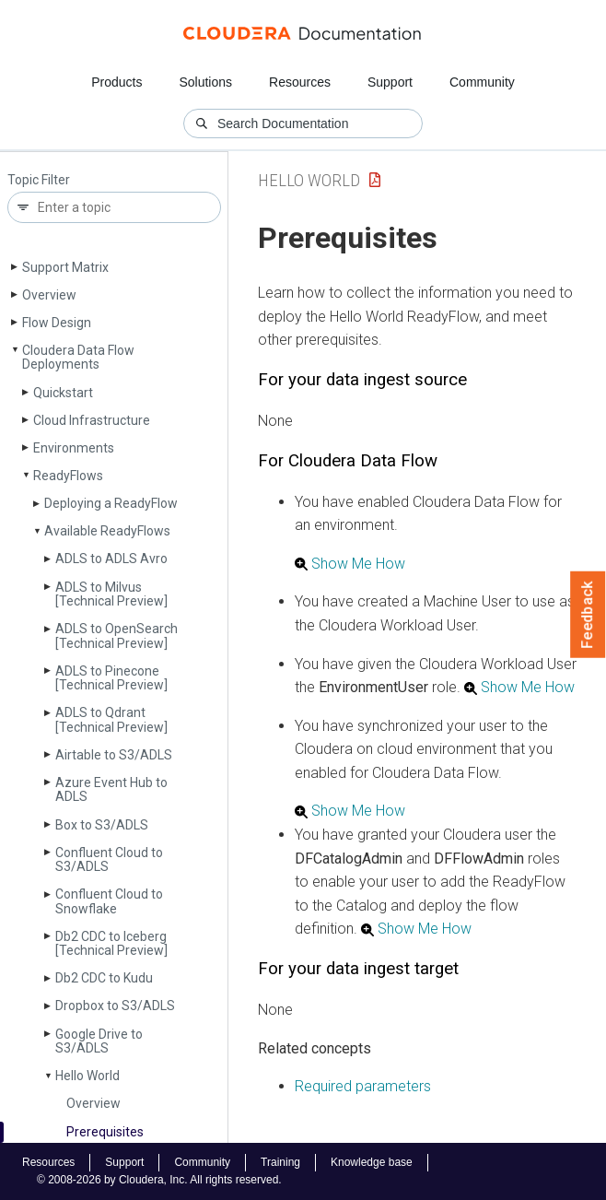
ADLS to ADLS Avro (111, 558)
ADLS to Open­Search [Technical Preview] (116, 635)
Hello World (87, 1075)
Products (116, 82)
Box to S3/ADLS (101, 825)
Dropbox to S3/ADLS (115, 1005)
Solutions (205, 82)
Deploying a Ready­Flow (111, 503)
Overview (49, 295)
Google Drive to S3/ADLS (99, 1041)
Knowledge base (372, 1162)
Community (482, 82)
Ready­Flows (68, 475)
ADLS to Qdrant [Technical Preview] (111, 719)
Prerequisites (105, 1131)
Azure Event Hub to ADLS (111, 789)
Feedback (588, 615)
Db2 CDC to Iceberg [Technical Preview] (111, 943)
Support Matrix (65, 267)
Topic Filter (38, 180)
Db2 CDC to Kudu (104, 978)
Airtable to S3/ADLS (113, 754)
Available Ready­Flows (107, 531)
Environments (73, 448)
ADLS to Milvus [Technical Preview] (111, 594)
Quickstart (63, 392)
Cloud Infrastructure (91, 420)
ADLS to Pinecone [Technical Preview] (111, 678)
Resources (300, 82)
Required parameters (363, 1086)
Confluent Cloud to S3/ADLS (109, 859)
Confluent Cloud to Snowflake (109, 901)
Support (390, 82)
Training (280, 1162)
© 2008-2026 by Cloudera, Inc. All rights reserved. (159, 1179)
